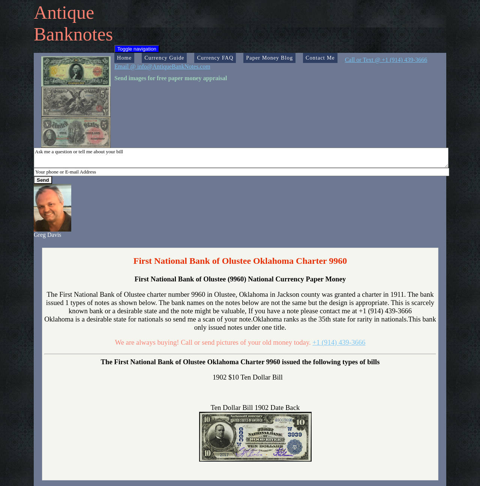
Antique (64, 12)
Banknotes (73, 34)
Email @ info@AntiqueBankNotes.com (162, 66)
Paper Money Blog (269, 58)
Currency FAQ (215, 58)
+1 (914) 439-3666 (338, 342)
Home (124, 58)
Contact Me (320, 58)
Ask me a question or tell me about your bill (241, 158)
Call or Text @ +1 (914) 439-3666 (386, 60)
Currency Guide (164, 58)
